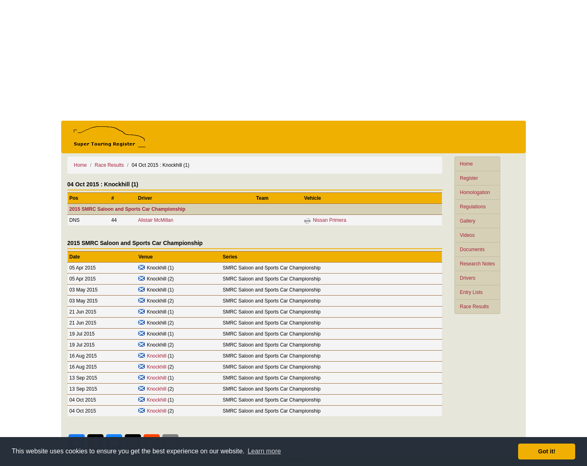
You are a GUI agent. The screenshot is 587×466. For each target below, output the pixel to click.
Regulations (472, 207)
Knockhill (156, 356)
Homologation (475, 192)
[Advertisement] (293, 60)
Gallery (467, 221)
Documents (472, 249)
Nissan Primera (329, 220)
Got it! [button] (546, 451)
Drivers (467, 278)
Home (466, 164)
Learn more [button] (264, 451)
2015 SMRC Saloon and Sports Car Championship (127, 209)
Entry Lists (471, 292)
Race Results (474, 306)
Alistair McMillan (155, 220)
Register (469, 178)
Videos (467, 235)
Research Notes (477, 264)
